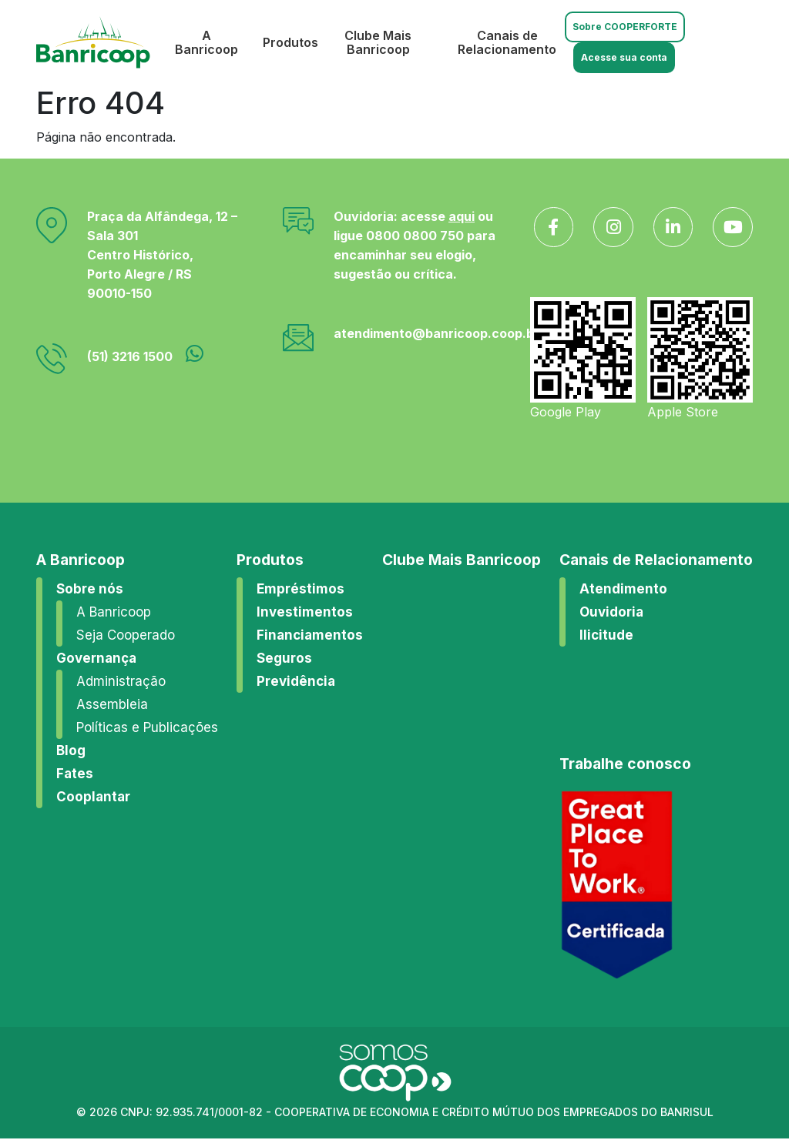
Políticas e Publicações (147, 728)
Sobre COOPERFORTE (624, 26)
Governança (96, 659)
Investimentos (305, 612)
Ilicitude (606, 636)
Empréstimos (300, 589)
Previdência (296, 682)
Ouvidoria (611, 612)
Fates (74, 774)
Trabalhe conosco (625, 764)
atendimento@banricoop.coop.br (436, 333)
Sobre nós (89, 589)
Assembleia (112, 705)
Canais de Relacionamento (505, 42)
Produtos (287, 42)
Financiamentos (310, 636)
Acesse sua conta (623, 57)
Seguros (284, 659)
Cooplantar (93, 797)
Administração (121, 682)
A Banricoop (203, 42)
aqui (461, 216)
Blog (71, 751)
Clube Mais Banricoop (374, 42)
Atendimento (623, 589)
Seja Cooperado (125, 636)
